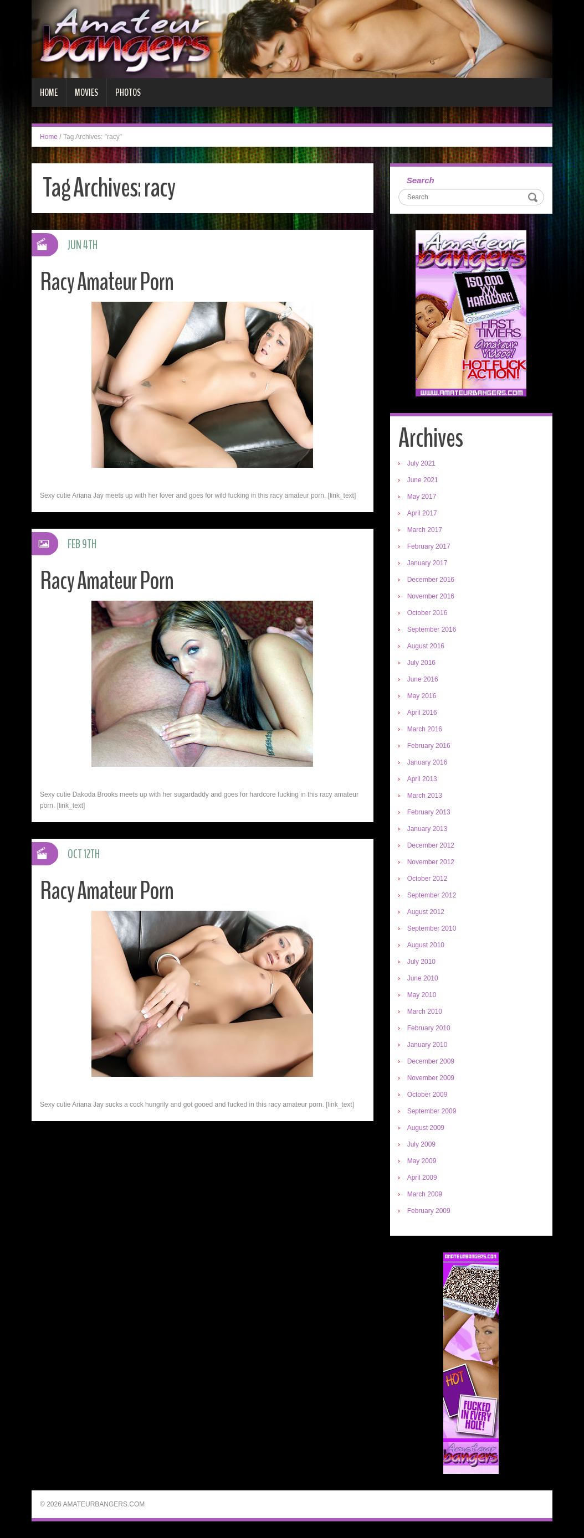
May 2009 (422, 1161)
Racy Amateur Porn (106, 282)
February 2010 (428, 1028)
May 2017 (422, 496)
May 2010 (422, 995)
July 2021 (421, 463)
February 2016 (428, 746)
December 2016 (430, 580)
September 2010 (432, 928)
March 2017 (424, 530)
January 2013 (427, 829)
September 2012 (432, 895)
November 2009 (430, 1078)
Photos (128, 92)
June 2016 (422, 679)
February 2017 (428, 546)
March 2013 (424, 795)
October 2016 (427, 613)
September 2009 (432, 1111)
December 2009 (430, 1061)
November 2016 (430, 596)
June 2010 (422, 978)
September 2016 (432, 629)
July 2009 (421, 1144)
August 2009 (425, 1128)
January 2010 (427, 1045)
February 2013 (428, 812)
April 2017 (422, 513)
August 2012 (425, 912)
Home (49, 92)
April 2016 (422, 712)
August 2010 (425, 945)
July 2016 (421, 663)
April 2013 (422, 779)
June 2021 (422, 480)
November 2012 (430, 862)
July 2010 (421, 962)
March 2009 (424, 1194)
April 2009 (422, 1177)
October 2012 (427, 878)
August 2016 (425, 646)
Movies (86, 92)
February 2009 (428, 1211)
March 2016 (424, 729)
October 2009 (427, 1094)
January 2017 (427, 563)
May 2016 (422, 696)
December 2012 (430, 845)
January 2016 (427, 762)
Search (420, 180)
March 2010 (424, 1011)
